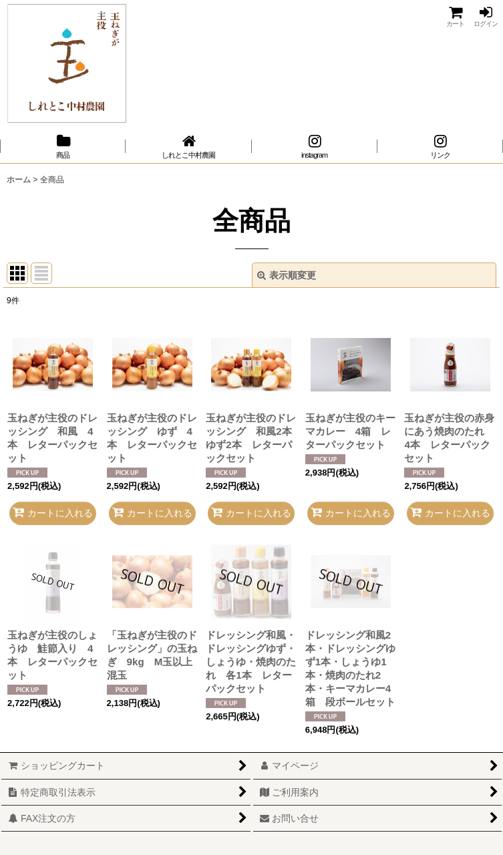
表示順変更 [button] (286, 275)
